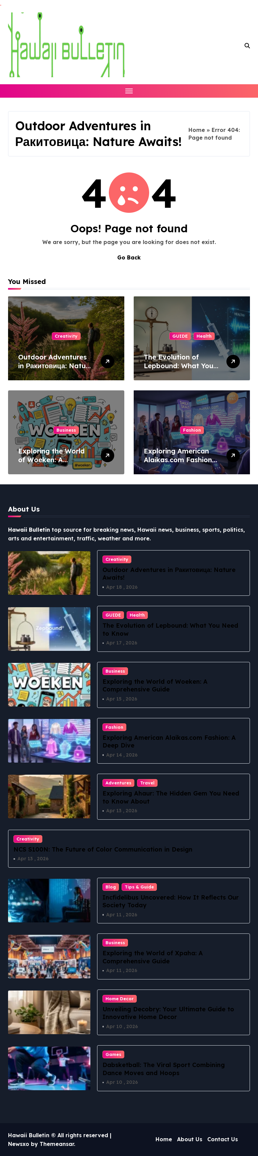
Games (113, 1054)
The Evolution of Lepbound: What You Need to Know (178, 366)
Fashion (192, 430)
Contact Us (222, 1139)
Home (196, 130)
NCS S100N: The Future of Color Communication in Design (102, 849)
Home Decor (119, 998)
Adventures (118, 782)
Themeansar (57, 1144)
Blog (110, 886)
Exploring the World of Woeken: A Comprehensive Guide (54, 460)
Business (66, 430)
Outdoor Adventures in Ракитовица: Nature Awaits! (55, 366)
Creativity (66, 336)
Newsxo (18, 1144)
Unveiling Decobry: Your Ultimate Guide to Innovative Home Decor (168, 1013)
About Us (189, 1139)
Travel (147, 782)
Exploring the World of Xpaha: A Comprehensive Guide (152, 957)
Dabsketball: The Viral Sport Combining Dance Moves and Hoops (163, 1069)
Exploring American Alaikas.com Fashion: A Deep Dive (179, 460)
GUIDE (180, 336)
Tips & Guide (139, 886)
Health (204, 336)
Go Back (129, 257)
